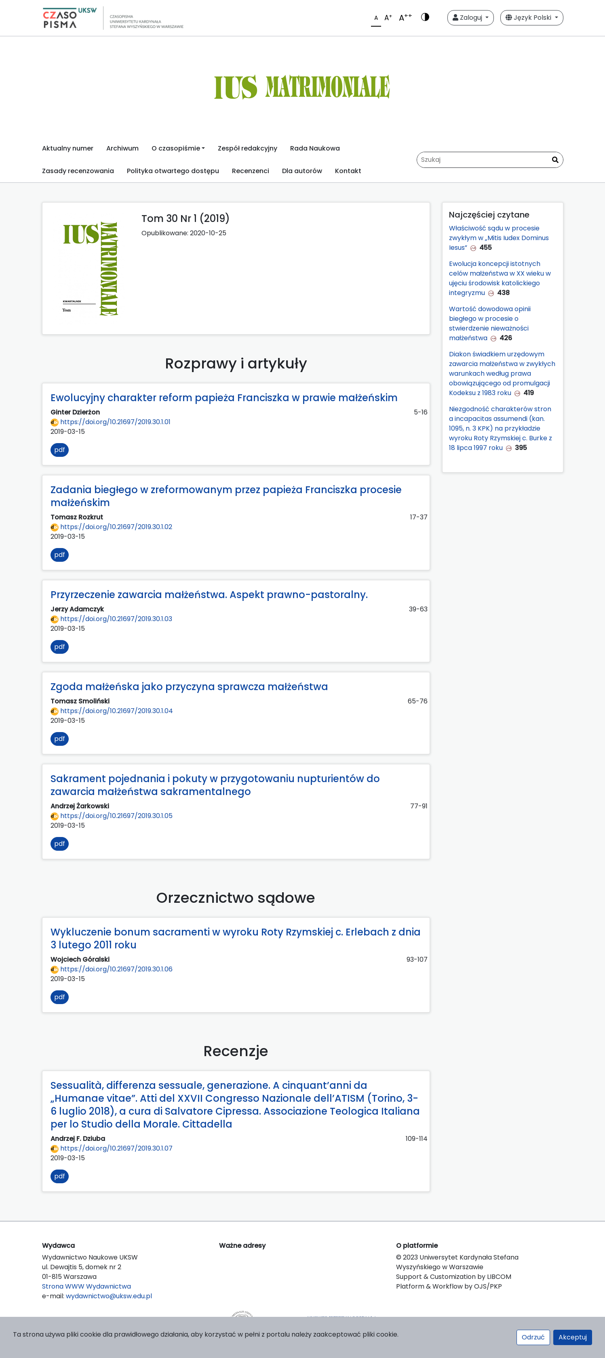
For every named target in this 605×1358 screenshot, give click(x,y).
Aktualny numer (67, 148)
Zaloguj (468, 17)
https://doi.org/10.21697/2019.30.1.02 (111, 526)
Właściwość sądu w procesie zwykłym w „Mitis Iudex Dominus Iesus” (499, 238)
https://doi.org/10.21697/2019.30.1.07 (112, 1148)
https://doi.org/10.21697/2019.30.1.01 (111, 422)
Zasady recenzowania (78, 171)
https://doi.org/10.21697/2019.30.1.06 (112, 969)
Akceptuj (573, 1337)
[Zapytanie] (490, 159)
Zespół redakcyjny (247, 148)
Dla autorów (302, 171)
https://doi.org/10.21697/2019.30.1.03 (111, 619)
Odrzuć (533, 1337)
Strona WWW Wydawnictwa (86, 1286)
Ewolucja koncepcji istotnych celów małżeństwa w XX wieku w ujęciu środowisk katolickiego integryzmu (500, 278)
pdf (59, 449)
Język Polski (529, 17)
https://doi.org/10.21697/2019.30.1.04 (112, 711)
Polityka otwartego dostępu (173, 171)
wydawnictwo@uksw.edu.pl (109, 1296)
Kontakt (348, 171)
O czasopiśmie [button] (176, 148)
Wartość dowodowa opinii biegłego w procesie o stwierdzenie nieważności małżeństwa (490, 323)
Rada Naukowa (315, 148)
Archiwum (122, 148)
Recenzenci (250, 171)
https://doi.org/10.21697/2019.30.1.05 (112, 815)
